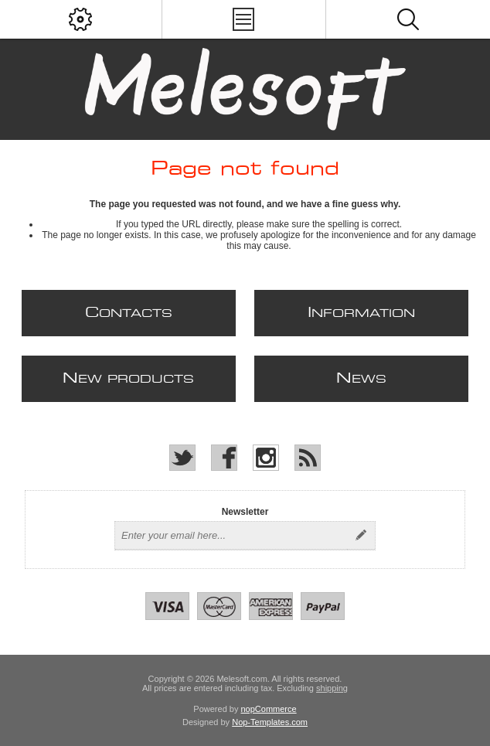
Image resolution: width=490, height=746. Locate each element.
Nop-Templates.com (270, 722)
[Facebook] (224, 457)
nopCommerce (269, 709)
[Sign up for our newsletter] (231, 536)
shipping (332, 688)
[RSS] (307, 457)
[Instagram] (266, 457)
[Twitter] (182, 457)
